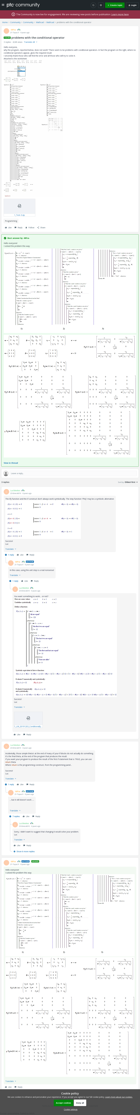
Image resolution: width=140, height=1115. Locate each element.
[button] (3, 5)
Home (5, 22)
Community (15, 22)
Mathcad (40, 22)
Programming (11, 221)
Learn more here (120, 14)
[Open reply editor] (70, 473)
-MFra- (13, 29)
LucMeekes (15, 490)
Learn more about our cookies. (119, 1097)
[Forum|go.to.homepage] (23, 5)
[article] (70, 523)
